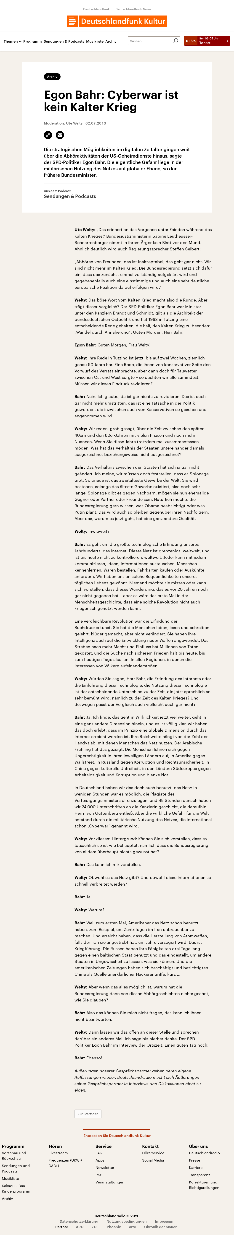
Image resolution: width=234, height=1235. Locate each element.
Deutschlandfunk (96, 9)
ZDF (95, 1227)
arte (132, 1227)
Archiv (111, 41)
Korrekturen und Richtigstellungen (204, 1185)
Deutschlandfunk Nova (133, 9)
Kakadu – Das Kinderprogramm (17, 1188)
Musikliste (95, 41)
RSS (99, 1175)
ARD (79, 1227)
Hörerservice (153, 1153)
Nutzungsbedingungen (126, 1221)
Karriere (195, 1167)
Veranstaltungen (110, 1182)
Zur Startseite (88, 1114)
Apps (100, 1160)
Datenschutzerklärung (79, 1221)
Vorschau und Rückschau (14, 1155)
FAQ (99, 1153)
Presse (194, 1160)
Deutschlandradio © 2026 (117, 1216)
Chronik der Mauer (160, 1227)
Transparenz (199, 1175)
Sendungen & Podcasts (64, 41)
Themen (11, 41)
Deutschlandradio (204, 1153)
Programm (32, 41)
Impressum (165, 1221)
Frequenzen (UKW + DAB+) (65, 1163)
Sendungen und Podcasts (16, 1168)
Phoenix (114, 1227)
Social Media (153, 1160)
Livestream (58, 1153)
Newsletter (105, 1167)
